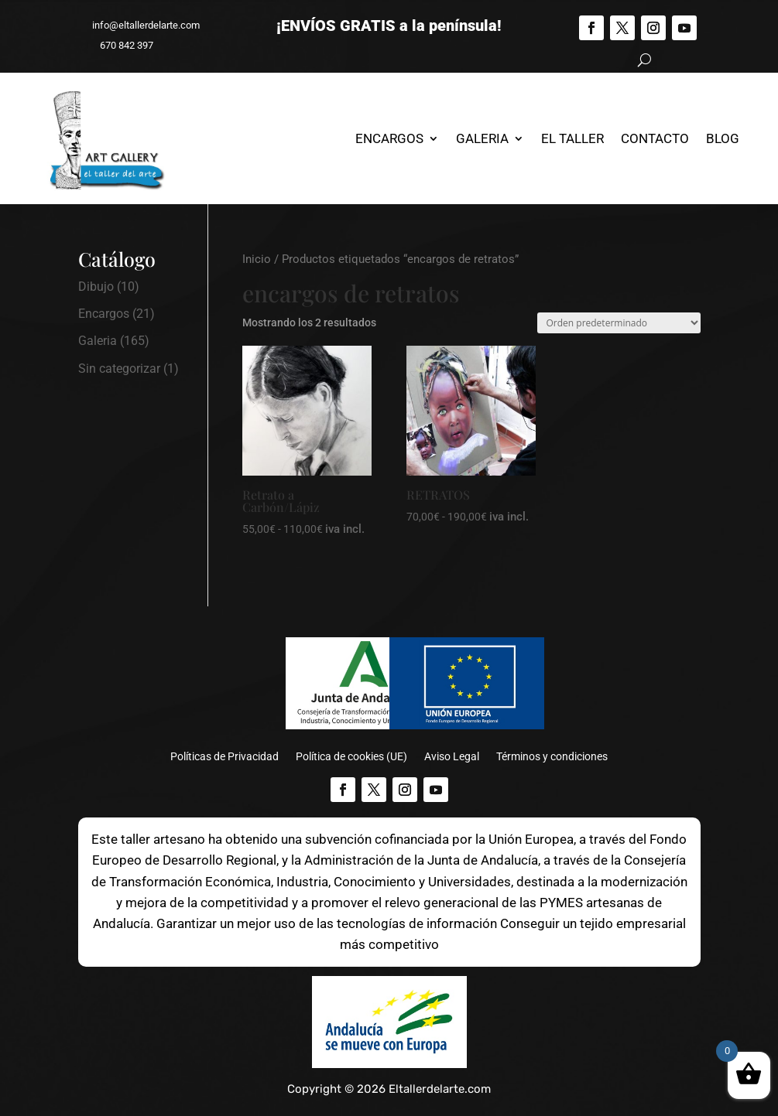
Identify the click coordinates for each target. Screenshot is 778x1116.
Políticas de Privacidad (224, 757)
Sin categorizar (119, 368)
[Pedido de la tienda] (619, 322)
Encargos (389, 138)
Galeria (482, 138)
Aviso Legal (451, 757)
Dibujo (96, 286)
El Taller (572, 138)
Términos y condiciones (552, 757)
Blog (722, 138)
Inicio (256, 259)
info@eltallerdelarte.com (139, 25)
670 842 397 (119, 45)
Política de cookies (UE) (351, 757)
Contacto (655, 138)
